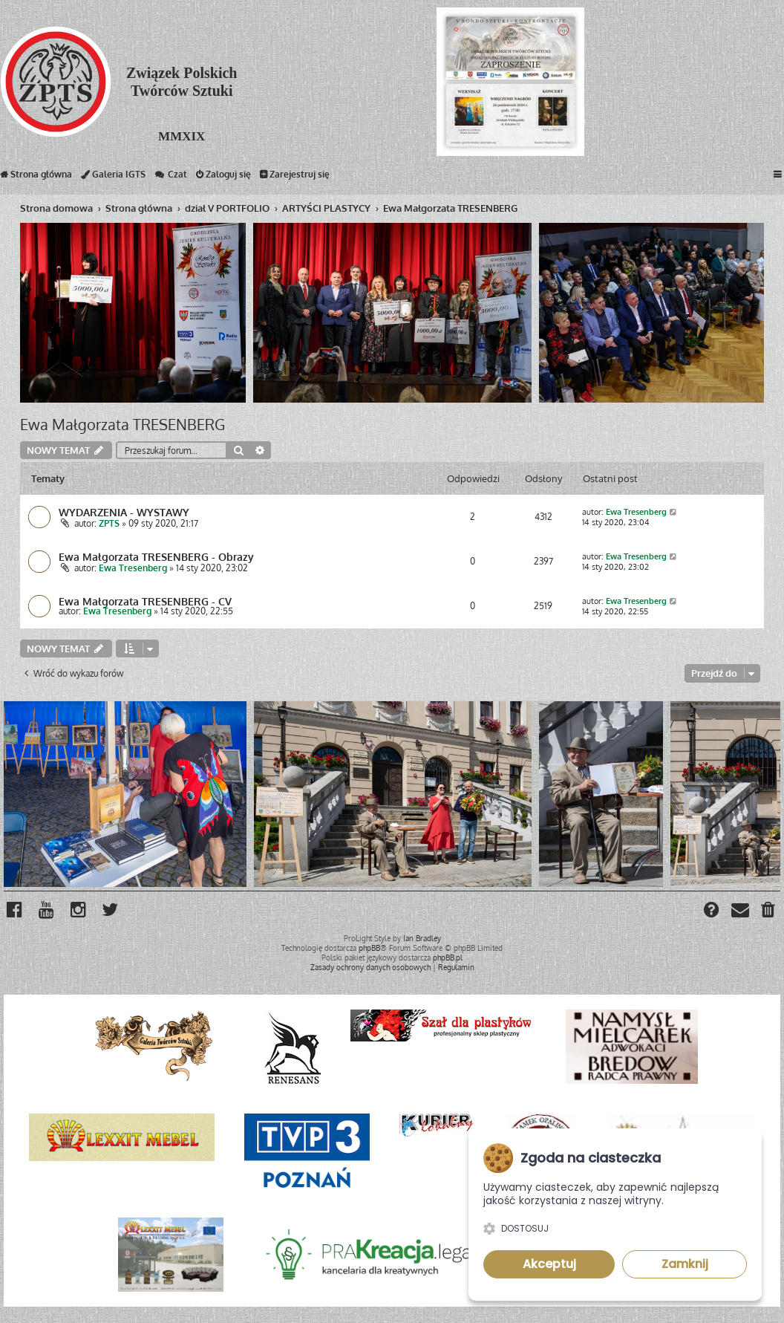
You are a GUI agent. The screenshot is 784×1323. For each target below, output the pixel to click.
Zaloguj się (223, 177)
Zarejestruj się (295, 177)
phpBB (369, 947)
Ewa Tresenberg (636, 512)
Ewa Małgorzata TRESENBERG (122, 424)
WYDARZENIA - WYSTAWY (124, 512)
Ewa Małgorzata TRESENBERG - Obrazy (156, 556)
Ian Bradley (422, 938)
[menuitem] (768, 911)
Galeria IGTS (113, 177)
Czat (170, 177)
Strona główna (36, 177)
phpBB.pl (448, 957)
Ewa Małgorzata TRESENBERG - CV (145, 601)
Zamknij (685, 1263)
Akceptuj (549, 1263)
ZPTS (109, 523)
